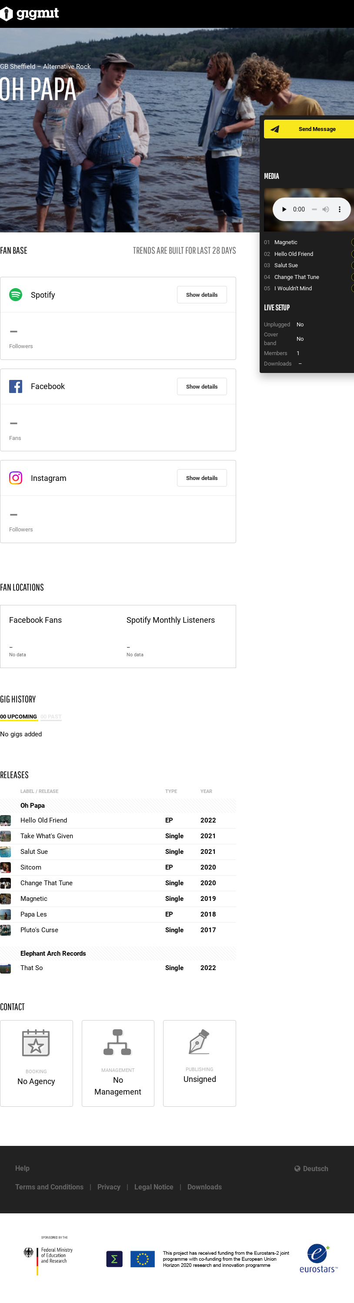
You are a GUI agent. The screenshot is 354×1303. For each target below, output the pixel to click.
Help (22, 1168)
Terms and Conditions (49, 1187)
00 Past (51, 716)
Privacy (108, 1187)
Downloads (204, 1187)
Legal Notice (154, 1187)
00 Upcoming (19, 716)
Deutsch (315, 1169)
